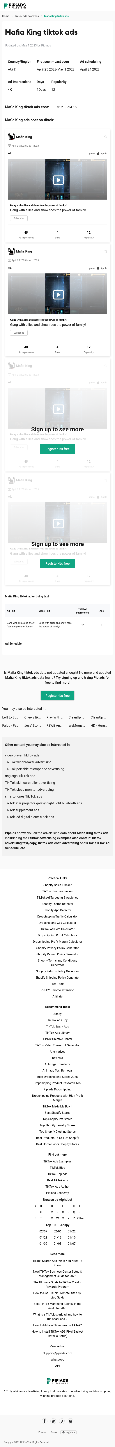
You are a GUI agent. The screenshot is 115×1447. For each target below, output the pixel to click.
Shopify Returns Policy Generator (57, 971)
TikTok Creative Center (57, 1039)
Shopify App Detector (57, 910)
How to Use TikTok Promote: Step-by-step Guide (57, 1295)
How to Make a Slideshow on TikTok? (57, 1325)
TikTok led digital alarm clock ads (29, 817)
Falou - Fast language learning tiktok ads (13, 725)
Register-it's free (57, 449)
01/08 (57, 1243)
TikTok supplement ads (22, 810)
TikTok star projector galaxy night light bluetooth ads (43, 803)
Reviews (57, 1058)
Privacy (42, 1432)
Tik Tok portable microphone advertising (34, 769)
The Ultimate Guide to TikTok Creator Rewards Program (57, 1285)
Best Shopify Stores (57, 1113)
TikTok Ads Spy (57, 1020)
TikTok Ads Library (57, 1033)
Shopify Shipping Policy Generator (57, 977)
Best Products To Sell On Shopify (57, 1138)
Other (79, 1218)
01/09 (43, 1243)
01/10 (72, 1237)
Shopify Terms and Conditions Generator (57, 963)
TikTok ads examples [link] (27, 16)
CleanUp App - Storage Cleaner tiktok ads (80, 717)
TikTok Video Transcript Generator (57, 1045)
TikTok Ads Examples (57, 1161)
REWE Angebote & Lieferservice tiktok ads (57, 725)
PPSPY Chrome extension (57, 990)
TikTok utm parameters (57, 891)
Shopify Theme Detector (57, 904)
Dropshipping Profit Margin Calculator (57, 941)
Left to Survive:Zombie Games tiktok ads (13, 717)
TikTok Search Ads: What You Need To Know (57, 1263)
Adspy (57, 1014)
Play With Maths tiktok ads (57, 717)
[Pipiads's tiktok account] (62, 1421)
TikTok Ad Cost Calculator (57, 929)
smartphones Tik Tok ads (23, 796)
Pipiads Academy (57, 1193)
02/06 (57, 1231)
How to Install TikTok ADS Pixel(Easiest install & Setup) (57, 1334)
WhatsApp (57, 1359)
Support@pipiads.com (57, 1353)
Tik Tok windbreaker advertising (28, 762)
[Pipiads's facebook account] (44, 1421)
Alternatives (57, 1051)
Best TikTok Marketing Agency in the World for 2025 (57, 1306)
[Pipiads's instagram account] (70, 1421)
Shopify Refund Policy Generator (57, 954)
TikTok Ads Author (57, 1186)
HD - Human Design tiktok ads (102, 725)
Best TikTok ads (57, 1180)
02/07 (43, 1231)
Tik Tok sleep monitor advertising (29, 789)
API (57, 1366)
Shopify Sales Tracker (57, 885)
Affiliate (57, 996)
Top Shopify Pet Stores (57, 1119)
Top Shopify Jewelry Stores (57, 1125)
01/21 (43, 1237)
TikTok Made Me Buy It (57, 1106)
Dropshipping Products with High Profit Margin (57, 1098)
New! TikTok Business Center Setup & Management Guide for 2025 (57, 1274)
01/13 (57, 1237)
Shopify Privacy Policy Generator (57, 948)
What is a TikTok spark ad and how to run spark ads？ (57, 1317)
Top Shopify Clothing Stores (57, 1131)
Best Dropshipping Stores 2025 (57, 1077)
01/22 (72, 1231)
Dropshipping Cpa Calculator (57, 923)
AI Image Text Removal (57, 1070)
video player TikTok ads (22, 755)
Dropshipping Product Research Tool (57, 1083)
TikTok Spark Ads (57, 1026)
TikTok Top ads (57, 1174)
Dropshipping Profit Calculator (57, 935)
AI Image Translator (57, 1064)
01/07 (72, 1243)
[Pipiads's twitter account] (53, 1421)
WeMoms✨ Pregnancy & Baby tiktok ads (80, 725)
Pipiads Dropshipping (57, 1089)
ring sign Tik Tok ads (20, 776)
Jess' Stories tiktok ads (35, 725)
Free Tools (57, 984)
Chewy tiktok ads (35, 717)
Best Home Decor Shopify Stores (57, 1144)
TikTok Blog (57, 1167)
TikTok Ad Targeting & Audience (57, 897)
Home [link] (6, 16)
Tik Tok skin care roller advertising (30, 783)
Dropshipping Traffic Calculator (57, 916)
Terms (54, 1432)
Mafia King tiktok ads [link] (56, 16)
